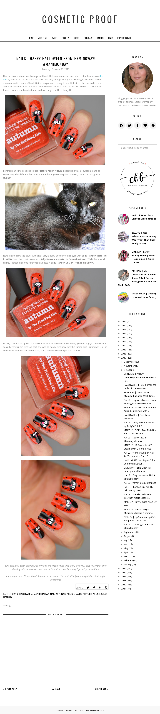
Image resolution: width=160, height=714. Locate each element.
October (128, 369)
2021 (123, 341)
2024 (123, 329)
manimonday (41, 593)
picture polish (91, 593)
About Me (42, 38)
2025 (123, 325)
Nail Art (55, 593)
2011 (123, 588)
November (129, 365)
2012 (123, 584)
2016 (123, 568)
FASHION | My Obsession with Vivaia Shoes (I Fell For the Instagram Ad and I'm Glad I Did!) (137, 278)
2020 (123, 345)
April (126, 552)
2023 (123, 333)
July (125, 540)
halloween (25, 593)
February (128, 560)
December (129, 361)
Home (31, 38)
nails (78, 593)
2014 (123, 576)
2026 (123, 321)
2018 (123, 353)
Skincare (88, 38)
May (126, 548)
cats (15, 593)
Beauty (65, 38)
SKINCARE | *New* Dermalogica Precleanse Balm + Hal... (140, 377)
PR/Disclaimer (124, 38)
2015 (123, 572)
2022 (123, 337)
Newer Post (11, 689)
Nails (54, 38)
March (127, 556)
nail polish (67, 593)
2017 (123, 357)
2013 (123, 580)
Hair (110, 38)
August (127, 536)
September (129, 532)
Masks (100, 38)
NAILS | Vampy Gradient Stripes (140, 482)
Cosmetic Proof (80, 17)
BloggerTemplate (97, 710)
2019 (123, 349)
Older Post (100, 689)
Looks (76, 38)
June (126, 544)
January (127, 564)
